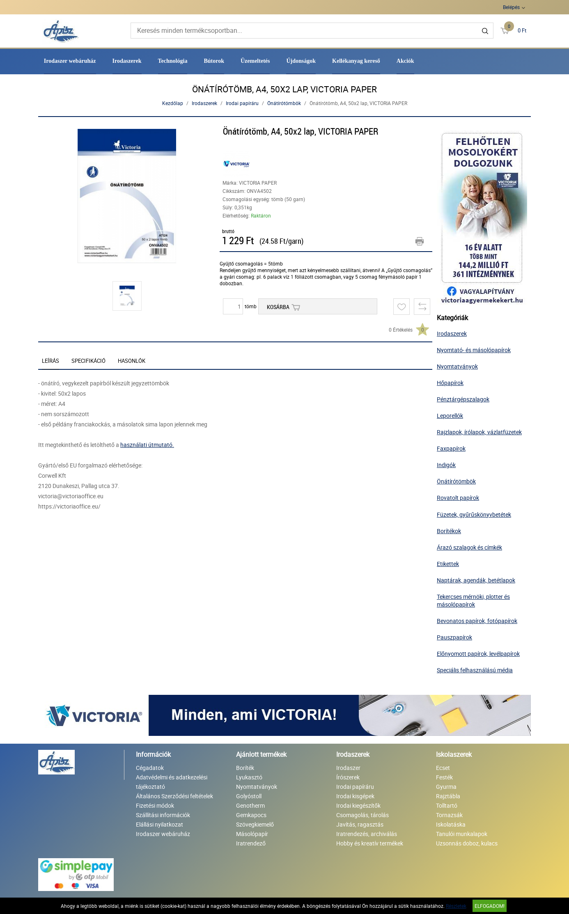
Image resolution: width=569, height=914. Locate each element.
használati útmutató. (147, 445)
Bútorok (214, 61)
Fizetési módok (155, 805)
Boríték (245, 768)
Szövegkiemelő (255, 824)
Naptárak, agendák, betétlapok (476, 580)
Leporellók (450, 415)
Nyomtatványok (457, 366)
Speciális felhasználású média (475, 670)
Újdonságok (301, 61)
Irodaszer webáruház (70, 61)
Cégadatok (150, 768)
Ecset (443, 768)
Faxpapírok (451, 448)
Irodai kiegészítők (358, 805)
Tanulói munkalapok (461, 834)
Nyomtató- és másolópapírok (474, 350)
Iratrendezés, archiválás (366, 834)
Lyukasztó (249, 777)
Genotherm (250, 805)
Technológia (173, 61)
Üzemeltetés (255, 61)
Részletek (456, 906)
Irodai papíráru (242, 103)
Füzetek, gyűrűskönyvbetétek (474, 514)
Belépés (511, 7)
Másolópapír (252, 834)
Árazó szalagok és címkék (469, 547)
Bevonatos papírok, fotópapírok (477, 621)
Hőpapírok (450, 383)
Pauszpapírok (454, 637)
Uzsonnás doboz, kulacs (467, 843)
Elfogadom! (490, 906)
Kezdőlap (172, 103)
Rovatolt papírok (458, 498)
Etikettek (448, 564)
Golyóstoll (249, 796)
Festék (444, 777)
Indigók (446, 465)
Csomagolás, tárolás (362, 815)
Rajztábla (448, 796)
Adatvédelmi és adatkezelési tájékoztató (171, 781)
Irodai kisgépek (355, 796)
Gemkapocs (251, 815)
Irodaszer (348, 768)
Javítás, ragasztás (359, 824)
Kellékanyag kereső (356, 61)
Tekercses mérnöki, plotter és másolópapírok (473, 600)
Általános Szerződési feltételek (174, 796)
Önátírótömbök (284, 103)
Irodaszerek (127, 61)
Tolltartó (446, 805)
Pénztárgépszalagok (463, 399)
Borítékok (449, 531)
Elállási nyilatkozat (159, 824)
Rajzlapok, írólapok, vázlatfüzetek (479, 432)
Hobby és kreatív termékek (369, 843)
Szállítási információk (163, 815)
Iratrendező (251, 843)
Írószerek (348, 777)
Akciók (405, 61)
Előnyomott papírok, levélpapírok (478, 653)
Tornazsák (449, 815)
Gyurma (446, 786)
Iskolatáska (451, 824)
